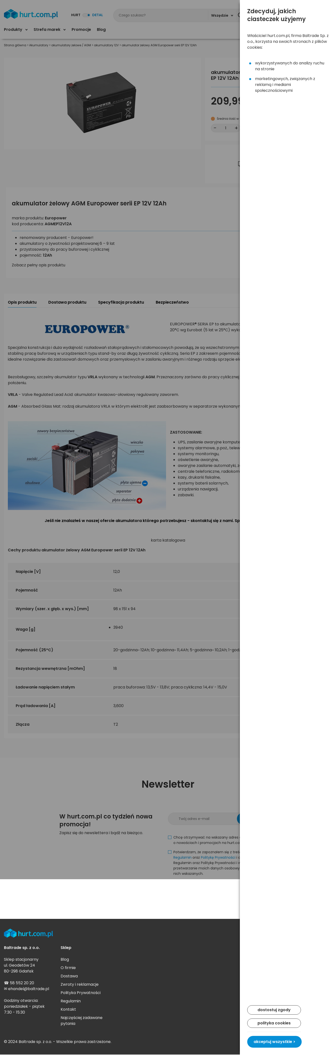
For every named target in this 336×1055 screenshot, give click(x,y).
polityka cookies (274, 1023)
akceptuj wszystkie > (274, 1041)
